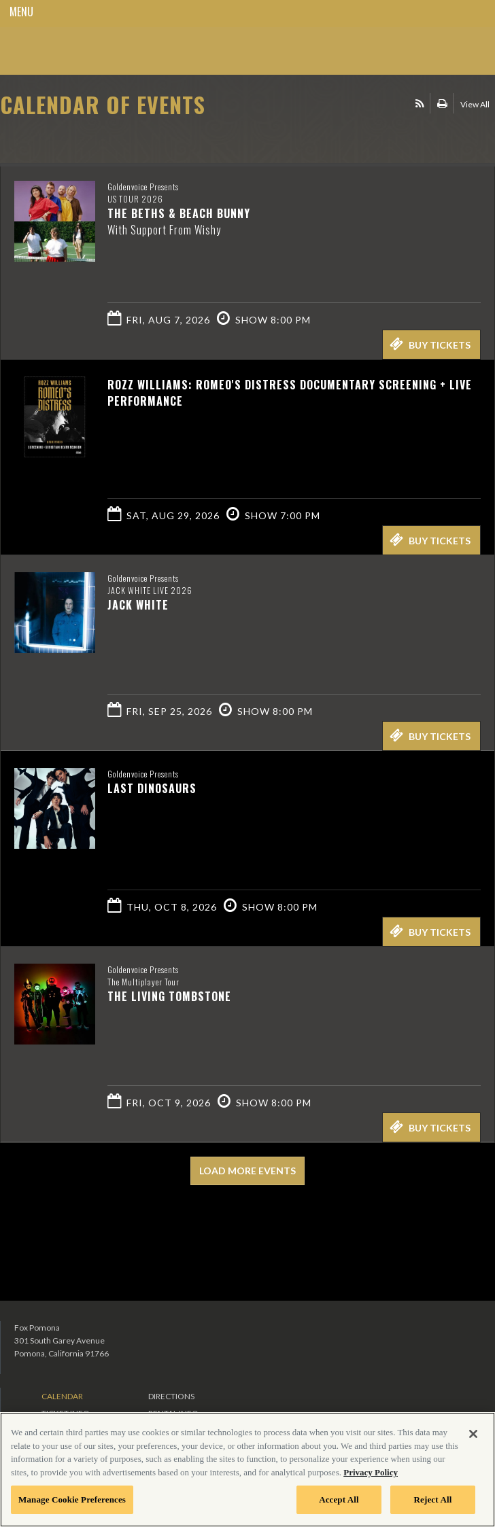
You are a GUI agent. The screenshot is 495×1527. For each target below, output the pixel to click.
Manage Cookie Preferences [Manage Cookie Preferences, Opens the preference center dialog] (72, 1499)
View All (475, 104)
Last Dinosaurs (152, 788)
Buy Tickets (430, 343)
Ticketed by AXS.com (99, 139)
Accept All (339, 1499)
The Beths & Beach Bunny (178, 213)
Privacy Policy (370, 1472)
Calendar (62, 1396)
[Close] (473, 1434)
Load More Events (247, 1170)
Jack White (138, 605)
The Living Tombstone (169, 996)
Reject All (433, 1499)
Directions (171, 1396)
